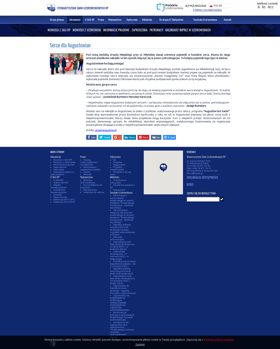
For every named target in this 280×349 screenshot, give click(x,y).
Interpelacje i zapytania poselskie (90, 168)
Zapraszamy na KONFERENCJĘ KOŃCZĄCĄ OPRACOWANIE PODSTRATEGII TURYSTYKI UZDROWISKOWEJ (119, 295)
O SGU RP (58, 180)
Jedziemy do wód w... (94, 192)
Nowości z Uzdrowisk (87, 30)
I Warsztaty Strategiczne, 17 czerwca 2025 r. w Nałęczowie (119, 248)
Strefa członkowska (207, 10)
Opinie (86, 172)
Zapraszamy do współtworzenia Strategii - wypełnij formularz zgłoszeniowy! (123, 282)
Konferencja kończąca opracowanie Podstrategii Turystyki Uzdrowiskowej (123, 309)
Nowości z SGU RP (59, 30)
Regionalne (118, 164)
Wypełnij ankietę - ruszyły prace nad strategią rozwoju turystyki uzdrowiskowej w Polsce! (122, 225)
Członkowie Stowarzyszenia (58, 191)
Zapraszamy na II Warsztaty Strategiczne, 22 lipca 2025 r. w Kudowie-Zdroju (122, 238)
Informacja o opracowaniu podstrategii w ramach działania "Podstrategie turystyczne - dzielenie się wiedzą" (122, 196)
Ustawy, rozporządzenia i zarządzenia (89, 162)
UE (114, 160)
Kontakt (57, 194)
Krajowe (117, 162)
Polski (216, 5)
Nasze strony (59, 197)
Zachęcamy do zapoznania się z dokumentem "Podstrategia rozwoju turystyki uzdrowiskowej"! (122, 321)
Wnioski (87, 174)
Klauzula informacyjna (124, 232)
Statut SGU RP (60, 182)
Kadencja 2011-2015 (63, 199)
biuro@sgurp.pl (195, 173)
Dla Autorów (89, 190)
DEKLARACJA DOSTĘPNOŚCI (202, 177)
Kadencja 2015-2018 (63, 202)
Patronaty (156, 30)
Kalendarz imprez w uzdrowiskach (188, 30)
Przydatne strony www (124, 169)
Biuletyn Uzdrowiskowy (87, 181)
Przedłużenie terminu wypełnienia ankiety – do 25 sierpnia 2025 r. (123, 256)
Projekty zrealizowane (124, 167)
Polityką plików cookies (218, 339)
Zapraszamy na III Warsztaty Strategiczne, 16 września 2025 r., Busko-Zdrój (122, 272)
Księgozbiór (119, 185)
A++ (271, 6)
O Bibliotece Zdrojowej (118, 176)
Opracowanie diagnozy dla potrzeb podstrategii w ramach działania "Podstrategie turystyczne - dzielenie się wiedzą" (122, 211)
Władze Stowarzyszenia (58, 186)
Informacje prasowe (116, 30)
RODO (190, 184)
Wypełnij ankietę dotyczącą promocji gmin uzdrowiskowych (121, 263)
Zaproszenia (139, 30)
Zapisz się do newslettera (201, 193)
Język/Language (195, 5)
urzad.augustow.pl (105, 130)
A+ (264, 6)
